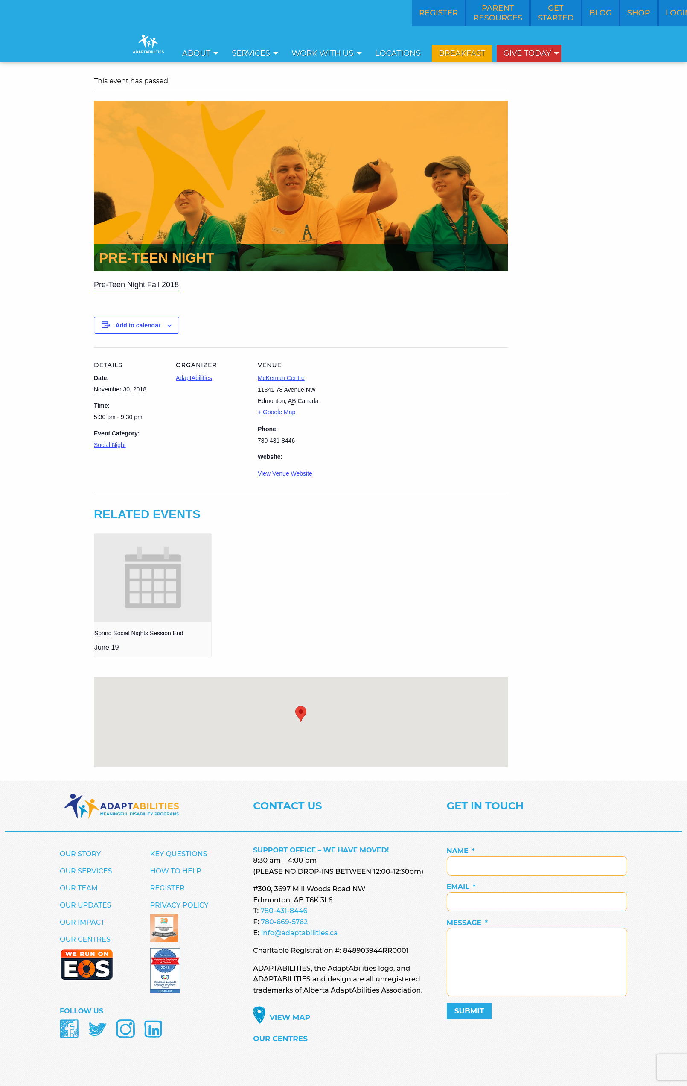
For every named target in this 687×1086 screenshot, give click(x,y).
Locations (398, 53)
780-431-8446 (284, 911)
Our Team (79, 888)
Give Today (527, 53)
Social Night (110, 444)
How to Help (175, 871)
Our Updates (85, 905)
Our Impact (82, 922)
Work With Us (322, 53)
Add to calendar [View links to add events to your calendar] (138, 325)
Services (251, 53)
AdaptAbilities (194, 377)
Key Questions (178, 854)
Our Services (86, 871)
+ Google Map (276, 412)
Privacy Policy (179, 905)
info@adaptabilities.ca (299, 933)
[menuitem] (198, 53)
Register (167, 888)
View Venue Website (285, 473)
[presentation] (152, 578)
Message (467, 923)
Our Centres (85, 939)
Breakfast (462, 53)
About (196, 53)
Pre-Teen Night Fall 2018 (136, 284)
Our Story (80, 854)
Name (461, 851)
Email (461, 887)
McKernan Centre (281, 377)
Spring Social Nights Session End (138, 633)
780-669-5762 (284, 922)
